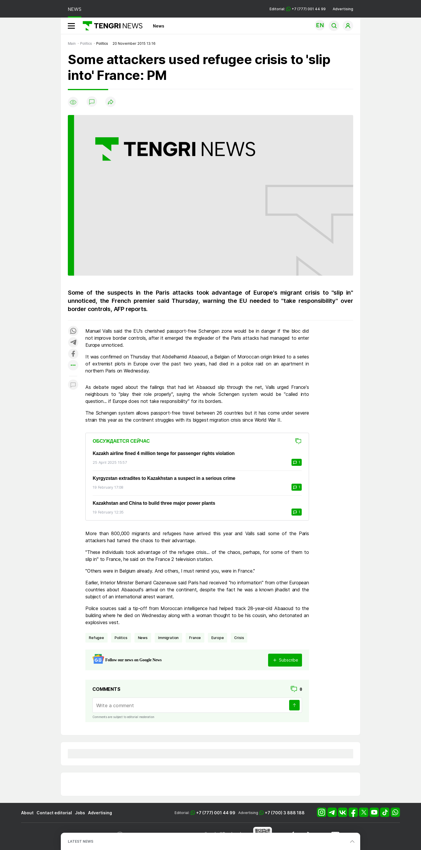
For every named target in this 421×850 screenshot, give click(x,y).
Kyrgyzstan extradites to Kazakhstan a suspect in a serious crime (164, 478)
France (195, 638)
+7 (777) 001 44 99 (215, 812)
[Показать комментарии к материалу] (73, 385)
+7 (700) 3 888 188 (285, 812)
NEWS (74, 9)
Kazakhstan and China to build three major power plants (154, 503)
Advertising (343, 9)
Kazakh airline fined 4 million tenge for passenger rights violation (163, 453)
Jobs (80, 812)
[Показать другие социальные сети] (73, 365)
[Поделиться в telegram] (73, 342)
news (143, 638)
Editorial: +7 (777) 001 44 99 (298, 9)
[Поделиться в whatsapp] (73, 331)
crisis (239, 638)
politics (121, 638)
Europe (217, 638)
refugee (96, 638)
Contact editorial (54, 812)
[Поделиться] (110, 102)
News (158, 25)
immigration (168, 638)
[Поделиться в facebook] (73, 354)
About (27, 812)
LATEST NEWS (80, 841)
